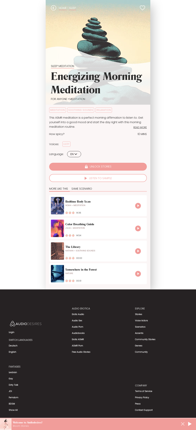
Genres (138, 345)
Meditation (77, 99)
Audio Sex (77, 320)
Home (63, 8)
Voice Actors (141, 320)
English (12, 351)
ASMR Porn (77, 345)
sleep (72, 8)
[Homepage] (35, 324)
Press (138, 403)
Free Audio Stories (81, 351)
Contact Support (144, 410)
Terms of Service (143, 391)
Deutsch (13, 345)
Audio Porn (77, 326)
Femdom (13, 397)
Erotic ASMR (78, 339)
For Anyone (59, 99)
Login (11, 332)
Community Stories (145, 339)
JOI (10, 391)
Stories (138, 314)
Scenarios (140, 326)
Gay (11, 378)
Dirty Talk (13, 384)
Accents (139, 333)
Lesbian (13, 372)
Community (141, 351)
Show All (13, 410)
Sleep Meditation (62, 66)
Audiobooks (78, 333)
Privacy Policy (142, 397)
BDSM (12, 403)
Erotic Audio (78, 314)
